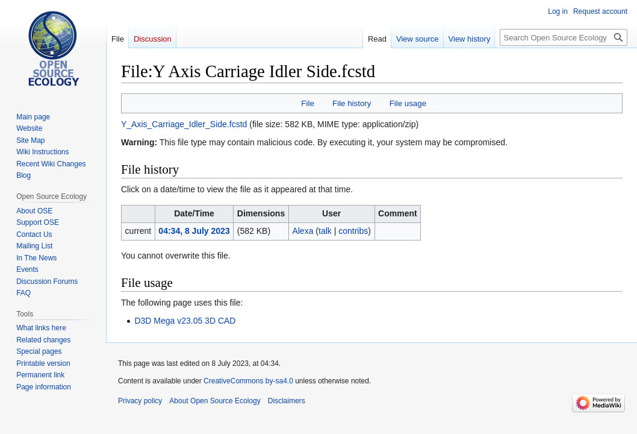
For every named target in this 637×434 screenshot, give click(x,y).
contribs (353, 231)
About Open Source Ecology (214, 401)
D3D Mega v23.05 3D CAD (184, 321)
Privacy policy (140, 401)
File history (351, 103)
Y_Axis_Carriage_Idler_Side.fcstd (184, 124)
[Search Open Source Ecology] (563, 37)
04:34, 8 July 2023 (193, 231)
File (307, 103)
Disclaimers (286, 401)
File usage (408, 103)
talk (325, 231)
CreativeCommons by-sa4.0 (248, 381)
